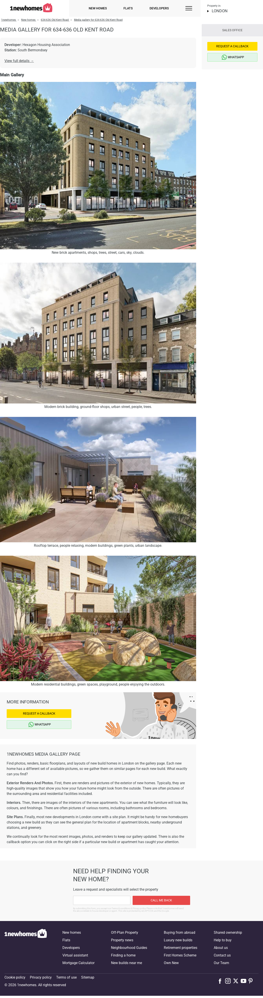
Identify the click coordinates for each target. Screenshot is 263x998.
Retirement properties (180, 948)
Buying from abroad (179, 932)
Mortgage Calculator (78, 963)
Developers (159, 8)
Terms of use (66, 977)
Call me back (161, 900)
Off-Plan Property (124, 932)
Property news (122, 940)
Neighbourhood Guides (129, 948)
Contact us (222, 955)
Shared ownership (228, 932)
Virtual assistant (75, 955)
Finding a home (123, 955)
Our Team (221, 963)
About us (221, 948)
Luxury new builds (178, 940)
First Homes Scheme (180, 955)
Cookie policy (14, 977)
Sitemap (87, 977)
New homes (98, 8)
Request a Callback (39, 713)
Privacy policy (41, 977)
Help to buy (223, 940)
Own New (171, 963)
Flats (128, 8)
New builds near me (126, 963)
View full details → (19, 61)
